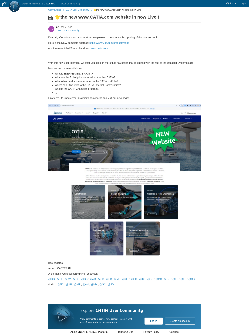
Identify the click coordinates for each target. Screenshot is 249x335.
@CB (101, 279)
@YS (117, 279)
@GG (51, 279)
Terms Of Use (125, 332)
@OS (191, 279)
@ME (125, 279)
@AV (68, 279)
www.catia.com (99, 48)
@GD (134, 279)
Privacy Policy (151, 332)
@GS (84, 279)
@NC (60, 284)
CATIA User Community (67, 30)
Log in (153, 321)
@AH (69, 284)
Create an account (180, 321)
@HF (60, 279)
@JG (111, 284)
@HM (94, 284)
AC (57, 27)
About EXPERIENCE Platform (89, 332)
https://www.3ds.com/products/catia (109, 43)
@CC (76, 279)
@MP (77, 284)
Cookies (174, 332)
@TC (142, 279)
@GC (158, 279)
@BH (150, 279)
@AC (93, 279)
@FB (109, 279)
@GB (167, 279)
